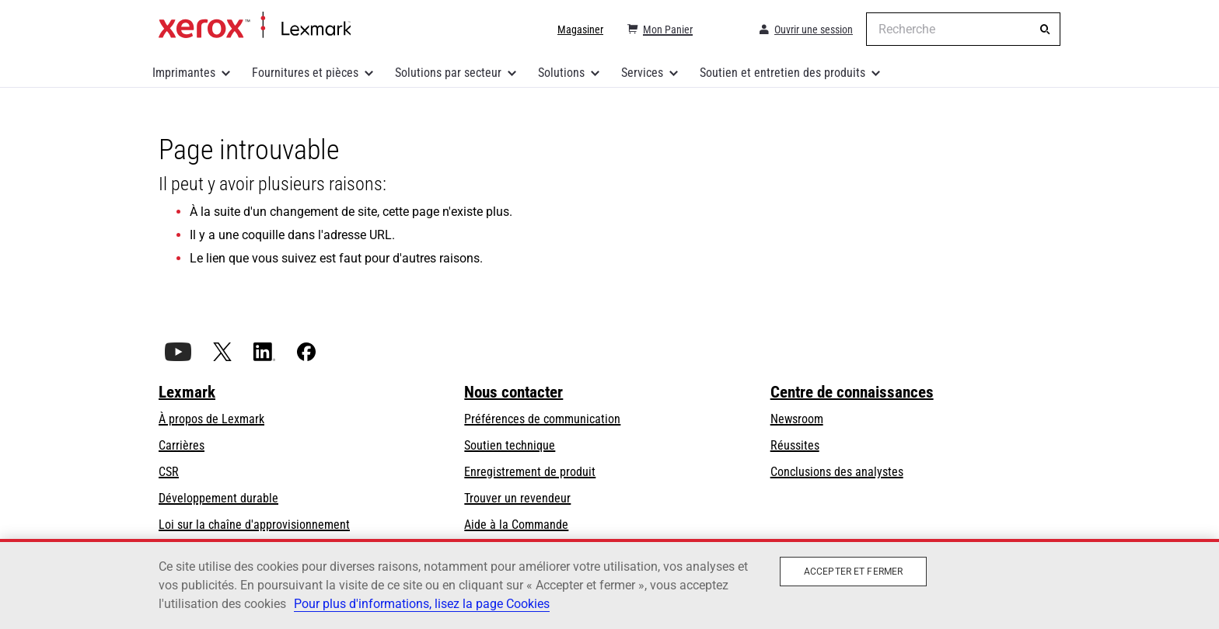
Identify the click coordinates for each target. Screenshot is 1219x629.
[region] (609, 584)
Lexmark (187, 392)
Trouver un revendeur (517, 498)
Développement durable (218, 498)
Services (642, 72)
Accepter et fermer (853, 571)
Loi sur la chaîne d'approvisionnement (254, 524)
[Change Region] (724, 29)
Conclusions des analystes (836, 471)
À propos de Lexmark (211, 419)
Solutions (561, 72)
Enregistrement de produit (530, 471)
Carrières (181, 445)
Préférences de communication (542, 419)
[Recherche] (1044, 29)
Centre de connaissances (852, 392)
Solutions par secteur (448, 72)
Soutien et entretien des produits (782, 72)
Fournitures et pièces (305, 72)
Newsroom (796, 419)
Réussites (794, 445)
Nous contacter (513, 392)
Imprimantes (183, 72)
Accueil (255, 25)
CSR (169, 471)
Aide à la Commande (516, 524)
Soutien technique (509, 445)
